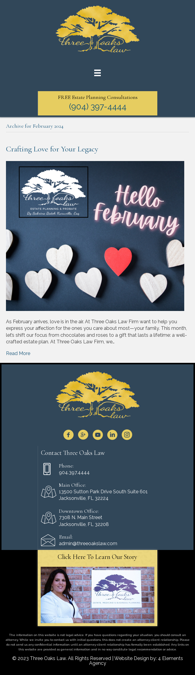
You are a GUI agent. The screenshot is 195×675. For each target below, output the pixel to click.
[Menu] (97, 73)
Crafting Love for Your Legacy (52, 149)
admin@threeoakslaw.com (88, 543)
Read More (18, 353)
